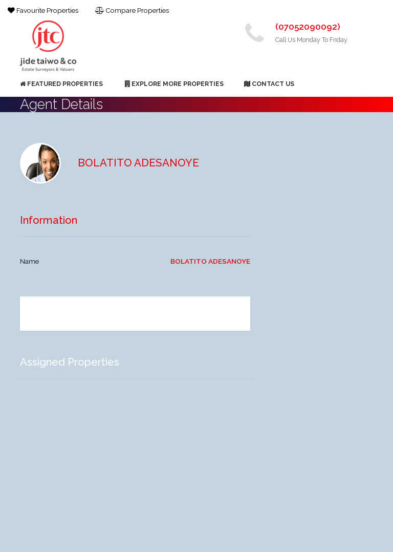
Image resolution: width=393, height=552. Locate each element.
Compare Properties (132, 10)
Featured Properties (61, 84)
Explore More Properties (174, 84)
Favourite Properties (43, 10)
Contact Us (269, 84)
